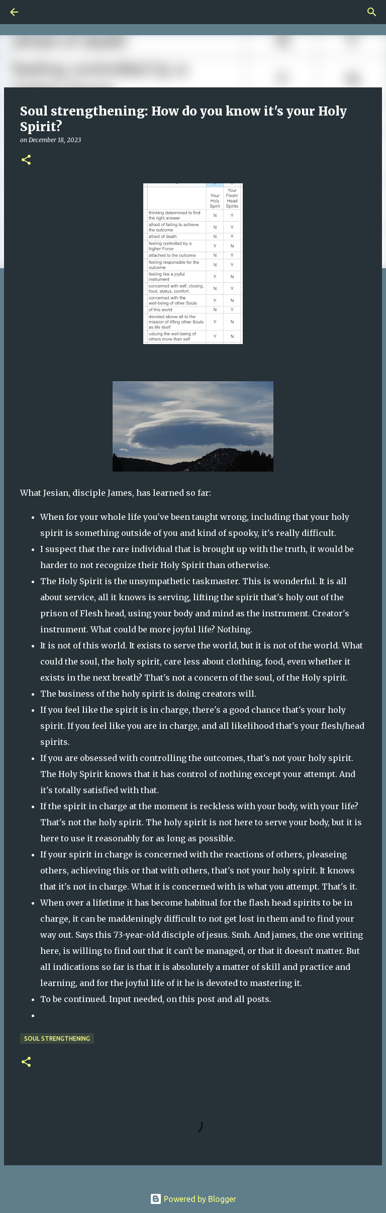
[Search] (42, 12)
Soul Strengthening (57, 1038)
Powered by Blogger (193, 1198)
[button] (26, 160)
